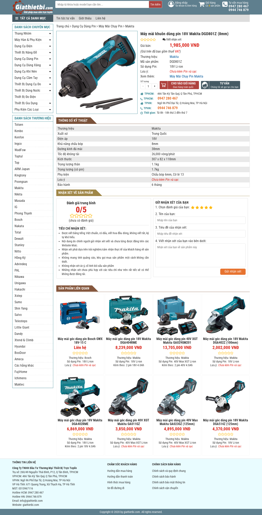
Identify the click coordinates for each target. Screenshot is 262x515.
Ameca (19, 359)
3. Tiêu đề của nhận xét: (171, 227)
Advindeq (21, 264)
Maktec (19, 384)
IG (16, 207)
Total (18, 232)
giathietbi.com (31, 504)
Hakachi (20, 289)
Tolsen (19, 125)
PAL (17, 270)
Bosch (19, 220)
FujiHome (21, 372)
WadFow (20, 150)
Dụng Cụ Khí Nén (26, 71)
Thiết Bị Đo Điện (25, 97)
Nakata (19, 226)
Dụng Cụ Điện (23, 46)
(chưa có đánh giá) (81, 220)
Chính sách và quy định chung (169, 470)
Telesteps (21, 321)
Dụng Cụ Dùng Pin (84, 26)
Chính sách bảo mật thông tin (168, 482)
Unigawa (20, 283)
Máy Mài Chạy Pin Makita (186, 76)
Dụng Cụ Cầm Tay (26, 78)
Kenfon (19, 137)
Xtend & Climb (24, 340)
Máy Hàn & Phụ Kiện (28, 40)
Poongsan (21, 182)
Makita (129, 26)
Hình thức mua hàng (118, 482)
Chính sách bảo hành (164, 476)
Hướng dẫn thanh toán (120, 476)
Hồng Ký (20, 258)
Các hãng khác (24, 365)
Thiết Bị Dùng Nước (27, 90)
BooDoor (20, 353)
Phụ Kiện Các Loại (27, 109)
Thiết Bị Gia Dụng (26, 103)
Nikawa (19, 277)
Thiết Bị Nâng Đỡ (26, 52)
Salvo (18, 315)
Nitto (18, 251)
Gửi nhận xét (233, 271)
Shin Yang (21, 308)
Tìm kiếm (155, 4)
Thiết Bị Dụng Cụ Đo (28, 84)
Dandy (19, 334)
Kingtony (20, 175)
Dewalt (19, 239)
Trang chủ (62, 26)
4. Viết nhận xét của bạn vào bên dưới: (180, 241)
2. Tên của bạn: (165, 214)
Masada (20, 201)
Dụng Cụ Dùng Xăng (28, 65)
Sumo (18, 302)
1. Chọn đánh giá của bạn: (172, 207)
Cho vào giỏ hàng (183, 83)
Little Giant (22, 327)
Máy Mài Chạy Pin (110, 26)
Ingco (18, 144)
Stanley (19, 245)
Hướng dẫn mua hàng (119, 470)
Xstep (18, 296)
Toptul (19, 156)
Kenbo (19, 131)
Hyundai (20, 346)
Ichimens (20, 378)
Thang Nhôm (23, 33)
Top (17, 163)
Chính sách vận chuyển (165, 488)
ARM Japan (22, 169)
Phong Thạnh (23, 213)
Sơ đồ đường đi (115, 488)
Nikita (18, 194)
